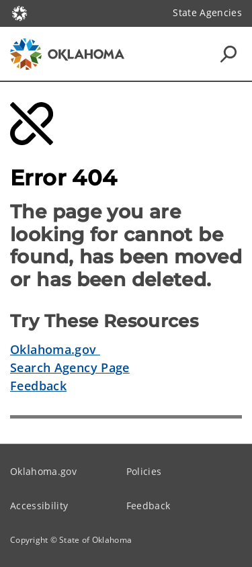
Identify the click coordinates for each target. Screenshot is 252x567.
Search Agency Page (70, 367)
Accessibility (39, 505)
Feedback (38, 386)
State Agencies (207, 12)
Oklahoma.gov (55, 349)
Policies (144, 471)
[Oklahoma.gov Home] (19, 12)
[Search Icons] (228, 53)
